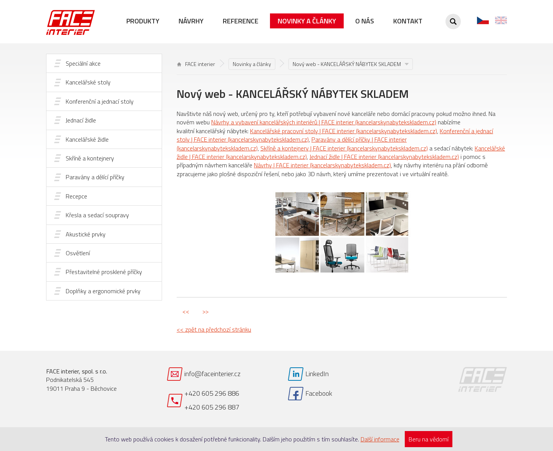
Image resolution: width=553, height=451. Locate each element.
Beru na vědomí (429, 439)
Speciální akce (83, 63)
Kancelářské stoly (88, 82)
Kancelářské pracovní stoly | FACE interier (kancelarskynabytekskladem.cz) (343, 130)
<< (185, 311)
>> (205, 311)
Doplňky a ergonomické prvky (103, 291)
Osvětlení (78, 253)
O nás (364, 21)
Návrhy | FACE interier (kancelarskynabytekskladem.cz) (322, 165)
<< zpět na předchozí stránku (214, 329)
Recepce (76, 196)
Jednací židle (81, 120)
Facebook (318, 393)
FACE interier (196, 64)
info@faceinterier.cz (212, 373)
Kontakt (407, 21)
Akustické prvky (86, 234)
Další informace (380, 439)
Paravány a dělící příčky (95, 177)
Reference (240, 21)
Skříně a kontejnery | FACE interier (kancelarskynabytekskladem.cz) (344, 148)
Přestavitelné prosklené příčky (104, 271)
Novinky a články (307, 21)
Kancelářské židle (87, 139)
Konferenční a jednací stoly (100, 101)
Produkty (142, 21)
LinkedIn (317, 373)
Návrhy (191, 21)
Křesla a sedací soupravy (97, 215)
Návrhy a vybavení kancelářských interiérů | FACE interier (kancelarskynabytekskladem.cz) (323, 122)
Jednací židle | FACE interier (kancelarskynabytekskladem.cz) (384, 156)
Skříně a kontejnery (90, 158)
